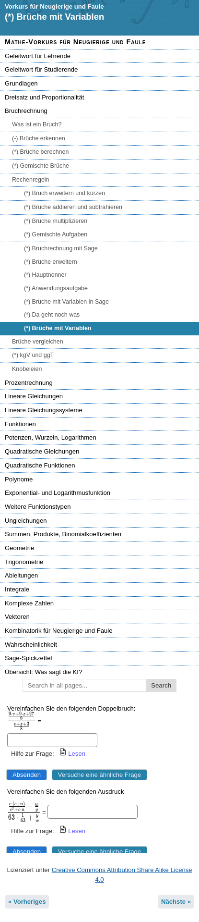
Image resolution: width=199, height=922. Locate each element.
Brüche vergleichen (37, 341)
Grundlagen (21, 83)
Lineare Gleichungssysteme (43, 410)
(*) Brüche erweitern (50, 261)
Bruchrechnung (26, 110)
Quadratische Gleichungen (42, 451)
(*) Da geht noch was (52, 314)
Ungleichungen (26, 520)
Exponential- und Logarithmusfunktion (57, 492)
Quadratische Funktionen (40, 465)
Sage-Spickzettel (28, 658)
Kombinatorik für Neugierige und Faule (58, 630)
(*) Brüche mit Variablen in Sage (66, 301)
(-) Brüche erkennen (38, 138)
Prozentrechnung (29, 382)
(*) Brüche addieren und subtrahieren (73, 207)
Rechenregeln (30, 179)
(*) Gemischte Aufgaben (55, 234)
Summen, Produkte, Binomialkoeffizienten (63, 534)
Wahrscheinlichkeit (31, 644)
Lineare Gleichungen (34, 396)
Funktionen (20, 424)
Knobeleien (27, 369)
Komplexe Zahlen (29, 603)
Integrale (17, 589)
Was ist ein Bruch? (36, 124)
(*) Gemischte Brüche (40, 165)
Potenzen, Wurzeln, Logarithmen (50, 437)
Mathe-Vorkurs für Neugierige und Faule (75, 42)
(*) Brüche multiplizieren (55, 221)
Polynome (19, 479)
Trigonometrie (24, 561)
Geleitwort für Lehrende (37, 56)
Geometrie (19, 548)
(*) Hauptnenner (45, 274)
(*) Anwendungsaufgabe (56, 288)
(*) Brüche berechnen (40, 151)
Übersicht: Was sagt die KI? (43, 672)
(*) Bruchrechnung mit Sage (61, 248)
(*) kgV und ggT (33, 355)
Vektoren (17, 616)
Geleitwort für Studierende (41, 69)
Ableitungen (21, 575)
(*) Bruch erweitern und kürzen (64, 193)
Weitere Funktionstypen (37, 506)
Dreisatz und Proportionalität (44, 97)
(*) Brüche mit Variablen (57, 328)
